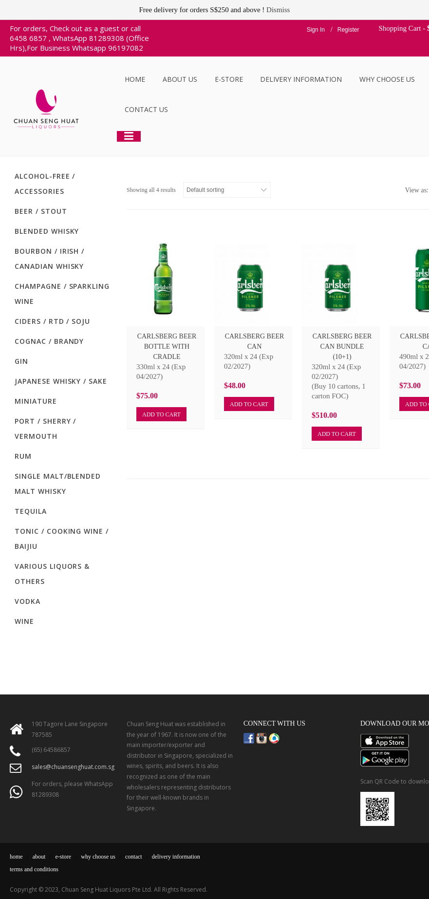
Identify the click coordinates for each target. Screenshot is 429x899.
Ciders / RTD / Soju (52, 321)
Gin (21, 361)
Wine (24, 621)
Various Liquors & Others (52, 574)
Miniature (36, 401)
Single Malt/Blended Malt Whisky (58, 483)
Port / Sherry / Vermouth (45, 428)
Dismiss (278, 10)
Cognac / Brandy (49, 341)
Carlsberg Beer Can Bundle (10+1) (342, 346)
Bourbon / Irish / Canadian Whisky (49, 258)
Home (135, 79)
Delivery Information (301, 79)
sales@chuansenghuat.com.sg (73, 767)
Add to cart (161, 414)
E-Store (229, 79)
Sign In (316, 29)
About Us (180, 79)
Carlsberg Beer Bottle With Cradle (167, 346)
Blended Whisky (47, 231)
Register (348, 29)
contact (133, 856)
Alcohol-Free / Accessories (45, 183)
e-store (64, 856)
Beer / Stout (41, 211)
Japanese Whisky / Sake (61, 381)
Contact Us (146, 109)
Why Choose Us (387, 79)
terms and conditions (34, 869)
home (16, 856)
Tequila (31, 511)
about (39, 856)
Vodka (27, 601)
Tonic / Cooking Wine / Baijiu (62, 538)
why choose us (98, 856)
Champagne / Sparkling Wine (62, 293)
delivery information (176, 856)
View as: (417, 190)
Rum (23, 456)
